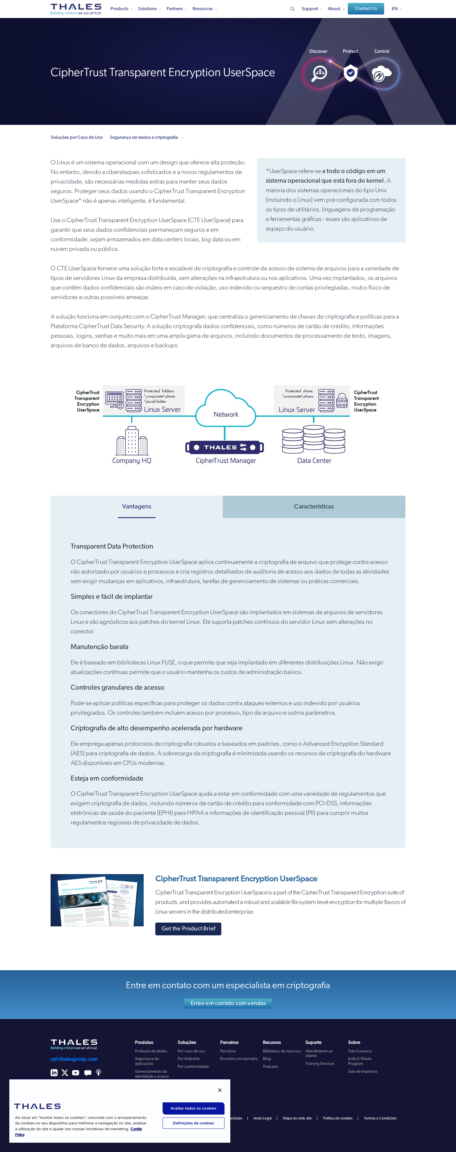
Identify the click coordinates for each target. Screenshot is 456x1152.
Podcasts (270, 1067)
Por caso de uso (191, 1051)
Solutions (147, 9)
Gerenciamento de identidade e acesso (152, 1074)
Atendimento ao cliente (319, 1053)
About (334, 9)
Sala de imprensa (362, 1072)
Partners (175, 9)
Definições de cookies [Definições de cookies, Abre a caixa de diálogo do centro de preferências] (193, 1123)
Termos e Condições (380, 1118)
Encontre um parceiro (239, 1059)
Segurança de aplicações (147, 1061)
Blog (267, 1059)
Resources (203, 9)
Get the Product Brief (188, 929)
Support (310, 9)
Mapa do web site (297, 1118)
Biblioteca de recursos (282, 1051)
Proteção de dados (151, 1051)
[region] (119, 1111)
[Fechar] (219, 1090)
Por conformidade (193, 1067)
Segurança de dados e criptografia (144, 137)
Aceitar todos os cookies (194, 1108)
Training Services (319, 1064)
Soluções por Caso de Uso (77, 137)
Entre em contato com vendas (228, 1004)
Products (120, 9)
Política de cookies (337, 1118)
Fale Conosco (360, 1051)
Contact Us (366, 8)
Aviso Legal (263, 1118)
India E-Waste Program (359, 1061)
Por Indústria (189, 1059)
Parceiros (228, 1051)
